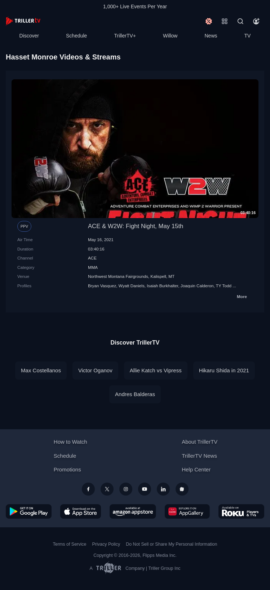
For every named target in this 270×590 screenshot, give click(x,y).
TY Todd (223, 285)
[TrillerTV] (23, 21)
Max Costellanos (41, 370)
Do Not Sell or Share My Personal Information (171, 544)
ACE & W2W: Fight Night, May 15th (135, 226)
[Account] (256, 21)
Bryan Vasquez (102, 285)
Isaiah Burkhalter (162, 285)
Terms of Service (70, 544)
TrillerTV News (199, 456)
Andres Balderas (135, 394)
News (211, 36)
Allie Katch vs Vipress (156, 370)
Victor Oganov (95, 370)
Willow (170, 36)
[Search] (240, 21)
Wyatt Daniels (132, 285)
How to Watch (70, 442)
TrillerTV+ (125, 36)
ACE (92, 258)
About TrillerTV (199, 442)
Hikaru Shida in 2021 (224, 370)
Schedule (76, 36)
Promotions (67, 469)
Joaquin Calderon (197, 285)
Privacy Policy (106, 544)
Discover (29, 36)
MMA (93, 267)
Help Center (196, 469)
